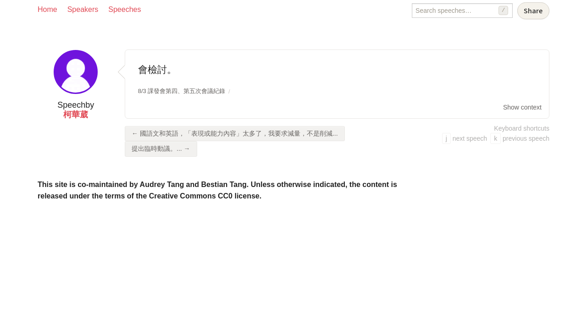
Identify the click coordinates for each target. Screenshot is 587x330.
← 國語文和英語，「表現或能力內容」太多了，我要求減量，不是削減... (235, 133)
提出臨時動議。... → (161, 148)
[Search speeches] (462, 10)
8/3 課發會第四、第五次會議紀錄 (182, 91)
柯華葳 (75, 114)
